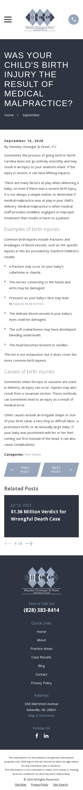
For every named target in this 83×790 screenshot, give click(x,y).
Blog (41, 665)
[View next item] (29, 543)
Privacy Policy (41, 683)
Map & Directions (41, 715)
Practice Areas (41, 648)
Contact (41, 674)
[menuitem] (20, 784)
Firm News (33, 454)
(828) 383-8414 (41, 610)
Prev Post (20, 469)
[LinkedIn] (46, 735)
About (41, 640)
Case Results (41, 657)
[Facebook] (37, 735)
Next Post (62, 469)
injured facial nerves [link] (28, 303)
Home (41, 631)
